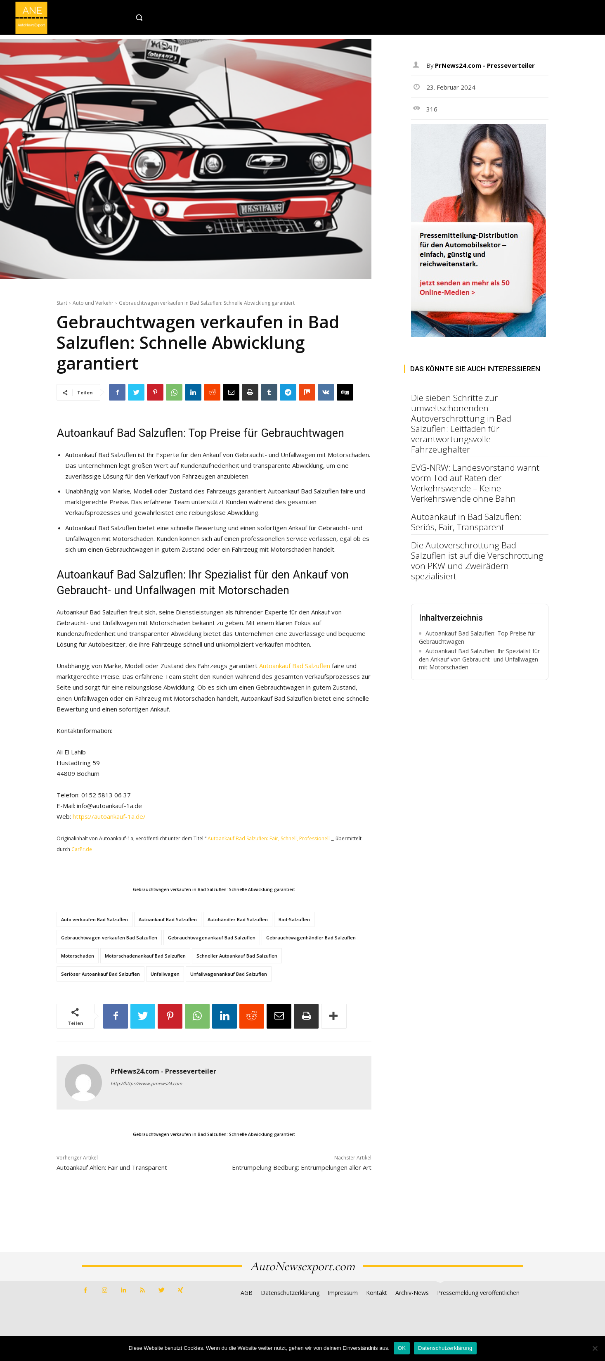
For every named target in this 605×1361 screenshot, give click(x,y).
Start (62, 302)
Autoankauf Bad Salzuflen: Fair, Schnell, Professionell (269, 838)
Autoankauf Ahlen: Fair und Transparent (112, 1167)
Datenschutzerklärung (445, 1348)
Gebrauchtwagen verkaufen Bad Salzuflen (109, 937)
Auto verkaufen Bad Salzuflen (94, 919)
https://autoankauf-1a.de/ (109, 816)
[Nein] (595, 1348)
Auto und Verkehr (93, 302)
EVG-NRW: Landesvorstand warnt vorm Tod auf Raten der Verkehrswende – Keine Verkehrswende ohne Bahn (475, 483)
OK (402, 1348)
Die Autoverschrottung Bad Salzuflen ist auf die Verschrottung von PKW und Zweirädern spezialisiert (477, 560)
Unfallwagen (165, 974)
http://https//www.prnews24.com (146, 1083)
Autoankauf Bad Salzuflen (294, 666)
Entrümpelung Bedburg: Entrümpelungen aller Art (301, 1167)
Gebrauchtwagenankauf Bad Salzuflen (211, 937)
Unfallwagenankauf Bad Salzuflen (228, 974)
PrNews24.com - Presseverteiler (163, 1071)
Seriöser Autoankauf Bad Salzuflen (100, 974)
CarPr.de (81, 849)
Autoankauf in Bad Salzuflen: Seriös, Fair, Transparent (466, 522)
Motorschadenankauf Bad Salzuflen (145, 956)
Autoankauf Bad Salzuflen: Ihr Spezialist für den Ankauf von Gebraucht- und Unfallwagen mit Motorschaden (479, 659)
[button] (157, 17)
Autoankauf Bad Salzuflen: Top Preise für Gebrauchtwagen (477, 637)
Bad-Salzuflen (294, 919)
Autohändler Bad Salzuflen (238, 919)
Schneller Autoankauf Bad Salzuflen (236, 956)
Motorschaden (77, 956)
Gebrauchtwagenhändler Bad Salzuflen (311, 937)
